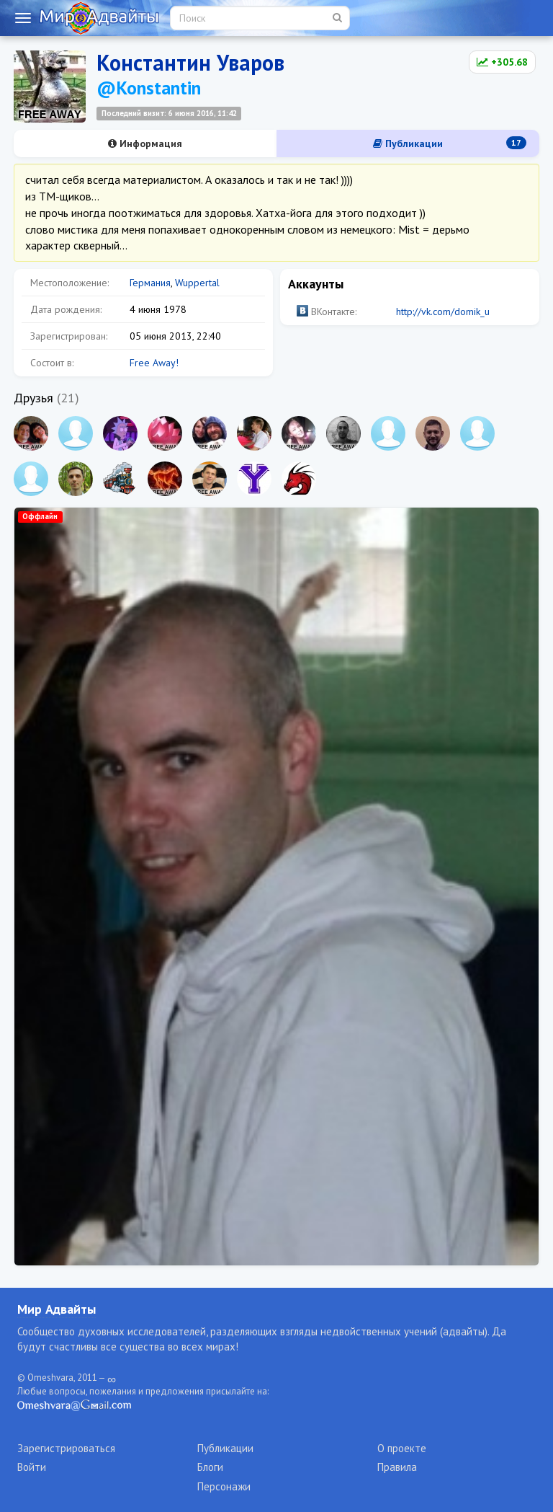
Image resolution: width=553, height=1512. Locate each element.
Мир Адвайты (56, 1309)
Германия (150, 282)
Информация (145, 143)
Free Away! (154, 362)
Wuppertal (197, 282)
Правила (397, 1467)
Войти (31, 1467)
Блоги (210, 1467)
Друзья (33, 397)
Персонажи (224, 1486)
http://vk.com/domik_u (443, 311)
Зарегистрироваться (66, 1448)
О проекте (401, 1448)
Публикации (449, 143)
